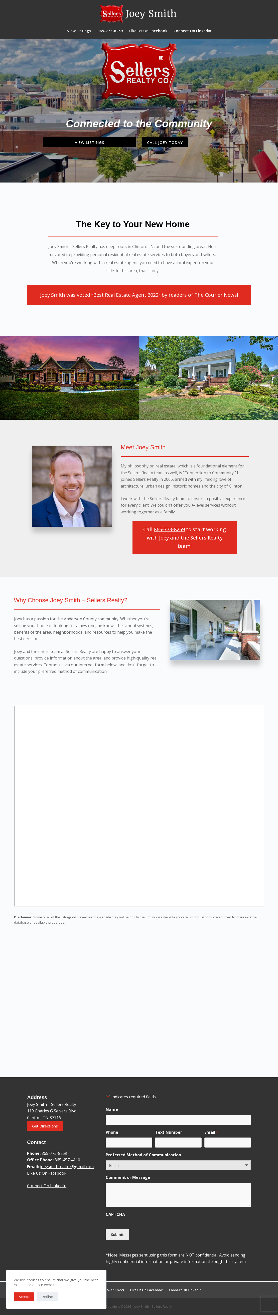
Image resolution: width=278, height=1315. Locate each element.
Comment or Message (128, 1178)
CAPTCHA (115, 1215)
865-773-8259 (110, 30)
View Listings (79, 30)
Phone (112, 1133)
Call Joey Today (170, 142)
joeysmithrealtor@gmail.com (67, 1167)
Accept (24, 1296)
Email (211, 1133)
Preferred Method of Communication (143, 1155)
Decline (47, 1296)
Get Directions (45, 1126)
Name (112, 1110)
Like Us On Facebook (148, 30)
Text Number (168, 1133)
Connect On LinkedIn (192, 30)
